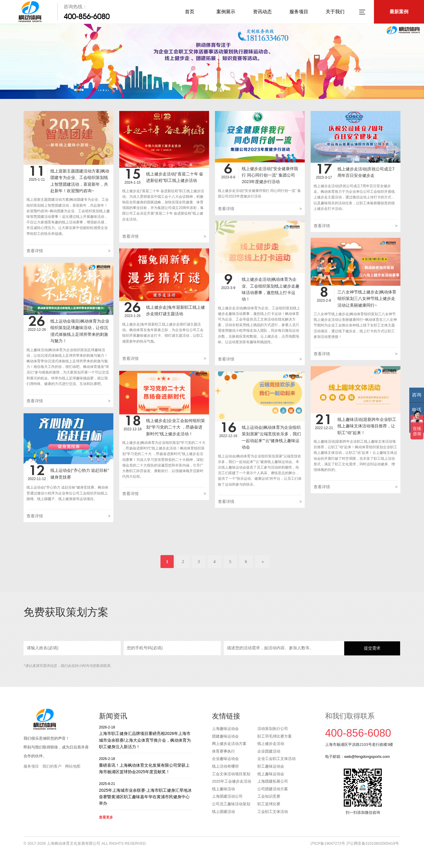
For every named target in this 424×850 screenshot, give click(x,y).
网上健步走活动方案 (229, 743)
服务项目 (298, 11)
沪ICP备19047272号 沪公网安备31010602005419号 (354, 843)
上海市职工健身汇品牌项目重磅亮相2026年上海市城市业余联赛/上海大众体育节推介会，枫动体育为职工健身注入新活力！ (146, 737)
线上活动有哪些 (225, 766)
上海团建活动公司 (227, 796)
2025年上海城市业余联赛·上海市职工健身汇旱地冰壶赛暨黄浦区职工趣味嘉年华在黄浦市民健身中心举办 (146, 793)
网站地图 (72, 766)
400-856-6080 (87, 16)
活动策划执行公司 (272, 728)
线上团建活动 (223, 811)
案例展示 (225, 11)
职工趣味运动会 (270, 766)
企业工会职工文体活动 (276, 758)
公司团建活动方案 (272, 789)
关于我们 (335, 11)
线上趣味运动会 (270, 774)
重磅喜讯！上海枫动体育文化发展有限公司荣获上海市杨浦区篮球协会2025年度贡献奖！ (146, 765)
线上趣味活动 (223, 789)
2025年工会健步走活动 (231, 781)
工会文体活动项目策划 (231, 774)
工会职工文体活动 (272, 811)
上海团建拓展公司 (272, 781)
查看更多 (106, 817)
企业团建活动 (268, 751)
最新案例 (399, 11)
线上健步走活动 (270, 743)
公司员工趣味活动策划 (231, 804)
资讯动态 (262, 11)
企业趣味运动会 (225, 758)
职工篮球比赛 (268, 804)
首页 (189, 11)
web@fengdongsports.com (367, 756)
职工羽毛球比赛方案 (274, 736)
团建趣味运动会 (225, 736)
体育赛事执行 (223, 751)
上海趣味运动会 (225, 728)
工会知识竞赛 (268, 796)
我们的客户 (52, 766)
